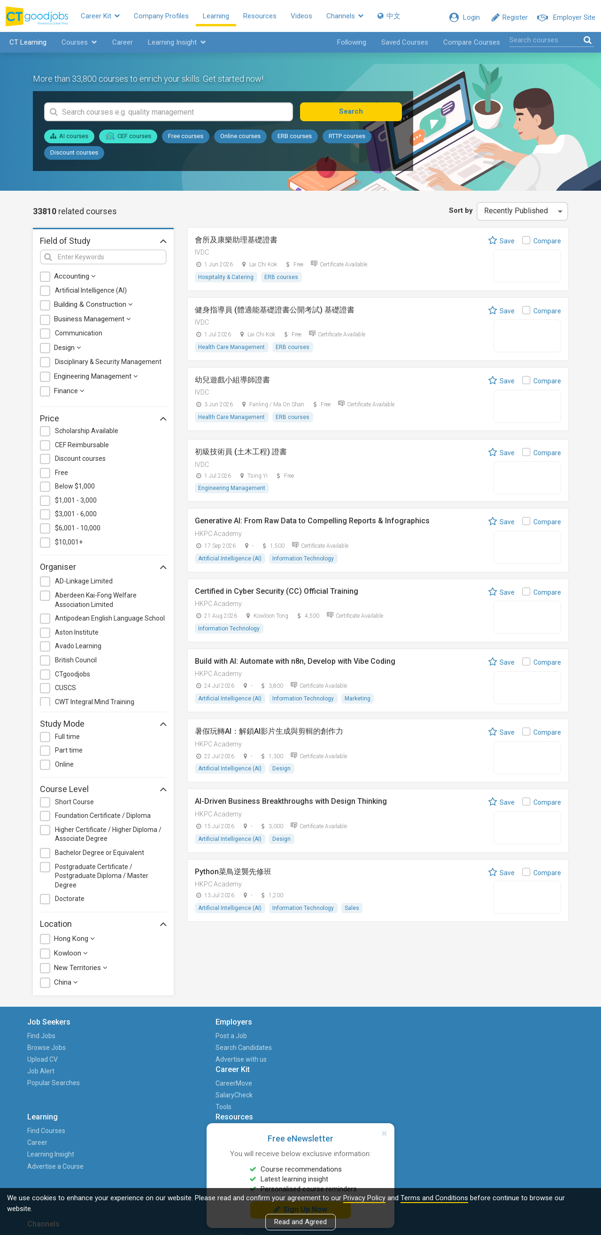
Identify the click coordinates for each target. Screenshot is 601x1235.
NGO (426, 1098)
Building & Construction (93, 307)
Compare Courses (471, 45)
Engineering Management (96, 379)
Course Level (103, 792)
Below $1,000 (75, 489)
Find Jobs (47, 1038)
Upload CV (48, 1062)
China (66, 985)
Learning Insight (175, 45)
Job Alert (46, 1074)
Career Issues (367, 1074)
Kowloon (71, 956)
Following (351, 45)
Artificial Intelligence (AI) (91, 293)
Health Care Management (232, 350)
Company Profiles (171, 17)
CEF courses (128, 139)
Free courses (185, 139)
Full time (67, 739)
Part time (69, 753)
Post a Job (127, 1038)
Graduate (433, 1062)
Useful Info (363, 1109)
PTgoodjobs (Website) (437, 1115)
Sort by (458, 213)
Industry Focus (368, 1098)
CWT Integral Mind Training (94, 704)
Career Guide (366, 1086)
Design (67, 350)
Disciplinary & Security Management (108, 364)
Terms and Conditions (435, 1198)
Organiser (103, 569)
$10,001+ (69, 545)
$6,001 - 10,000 (77, 531)
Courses (77, 45)
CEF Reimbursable (82, 447)
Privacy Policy (364, 1198)
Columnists (363, 1121)
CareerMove (208, 1038)
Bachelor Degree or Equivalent (99, 855)
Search (368, 114)
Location (103, 926)
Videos (311, 17)
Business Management (92, 322)
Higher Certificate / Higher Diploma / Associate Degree (108, 837)
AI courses (69, 139)
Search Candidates (139, 1050)
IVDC (202, 255)
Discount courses (74, 155)
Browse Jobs (52, 1050)
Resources (269, 17)
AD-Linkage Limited (84, 584)
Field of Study (103, 243)
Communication (78, 336)
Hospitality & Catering (226, 280)
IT (422, 1086)
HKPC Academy (218, 538)
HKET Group (515, 1050)
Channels (354, 17)
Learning (226, 17)
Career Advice (367, 1062)
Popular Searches (59, 1086)
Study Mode (103, 726)
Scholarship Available (86, 433)
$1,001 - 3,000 (76, 503)
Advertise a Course (296, 1074)
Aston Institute (77, 635)
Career (120, 45)
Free (61, 475)
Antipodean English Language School (110, 621)
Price (103, 421)
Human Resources (447, 1074)
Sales (353, 914)
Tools (198, 1062)
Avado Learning (78, 649)
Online (64, 767)
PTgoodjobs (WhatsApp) (437, 1139)
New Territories (81, 971)
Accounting (75, 279)
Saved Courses (404, 45)
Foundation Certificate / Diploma (103, 819)
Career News (366, 1038)
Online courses (240, 139)
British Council (76, 663)
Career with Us (519, 1062)
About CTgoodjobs (525, 1038)
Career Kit (110, 17)
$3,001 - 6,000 (76, 517)
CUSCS (65, 691)
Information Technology (304, 562)
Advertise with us (136, 1062)
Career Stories (368, 1050)
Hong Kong (74, 942)
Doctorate (70, 902)
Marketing (359, 703)
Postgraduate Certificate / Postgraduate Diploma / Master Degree (101, 879)
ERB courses (294, 139)
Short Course (74, 804)
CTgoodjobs (72, 677)
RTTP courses (347, 139)
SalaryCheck (208, 1050)
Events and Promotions (532, 1086)
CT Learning (25, 45)
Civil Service (437, 1038)
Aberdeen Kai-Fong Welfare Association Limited (96, 602)
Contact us (514, 1074)
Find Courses (287, 1038)
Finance (69, 393)
